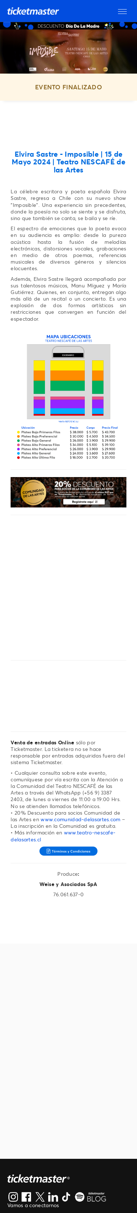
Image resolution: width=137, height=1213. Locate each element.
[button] (122, 11)
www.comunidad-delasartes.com (80, 819)
